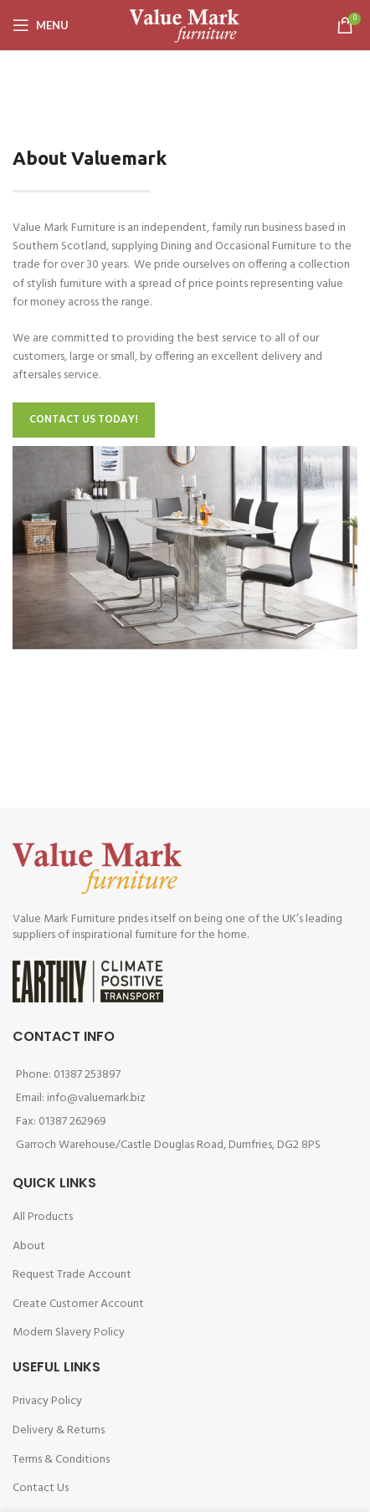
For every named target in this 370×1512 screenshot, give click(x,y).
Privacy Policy (47, 1401)
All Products (43, 1217)
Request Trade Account (72, 1274)
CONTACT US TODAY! (83, 419)
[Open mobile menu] (40, 25)
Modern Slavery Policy (69, 1332)
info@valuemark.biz (96, 1098)
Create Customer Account (78, 1304)
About (29, 1246)
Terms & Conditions (61, 1459)
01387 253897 (87, 1074)
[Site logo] (185, 25)
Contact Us (41, 1488)
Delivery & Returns (59, 1430)
